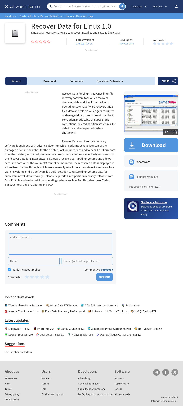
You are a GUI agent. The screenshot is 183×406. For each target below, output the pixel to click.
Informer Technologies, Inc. (164, 400)
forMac (118, 388)
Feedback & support (52, 394)
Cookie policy (12, 399)
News (8, 383)
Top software (122, 383)
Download (49, 81)
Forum (45, 383)
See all (89, 43)
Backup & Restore (51, 16)
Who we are (11, 378)
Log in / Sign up (174, 6)
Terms (8, 388)
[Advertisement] (91, 61)
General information (89, 383)
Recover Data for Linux (79, 16)
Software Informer (154, 202)
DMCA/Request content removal (95, 394)
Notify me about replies (24, 269)
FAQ (43, 388)
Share (165, 81)
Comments (76, 81)
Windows (10, 16)
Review (16, 81)
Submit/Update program (91, 388)
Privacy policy (12, 394)
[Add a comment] (60, 244)
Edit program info (147, 177)
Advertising (84, 378)
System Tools (28, 16)
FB (165, 372)
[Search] (86, 6)
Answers (110, 81)
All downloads (122, 394)
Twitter (174, 372)
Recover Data (127, 43)
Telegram (156, 372)
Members (46, 378)
